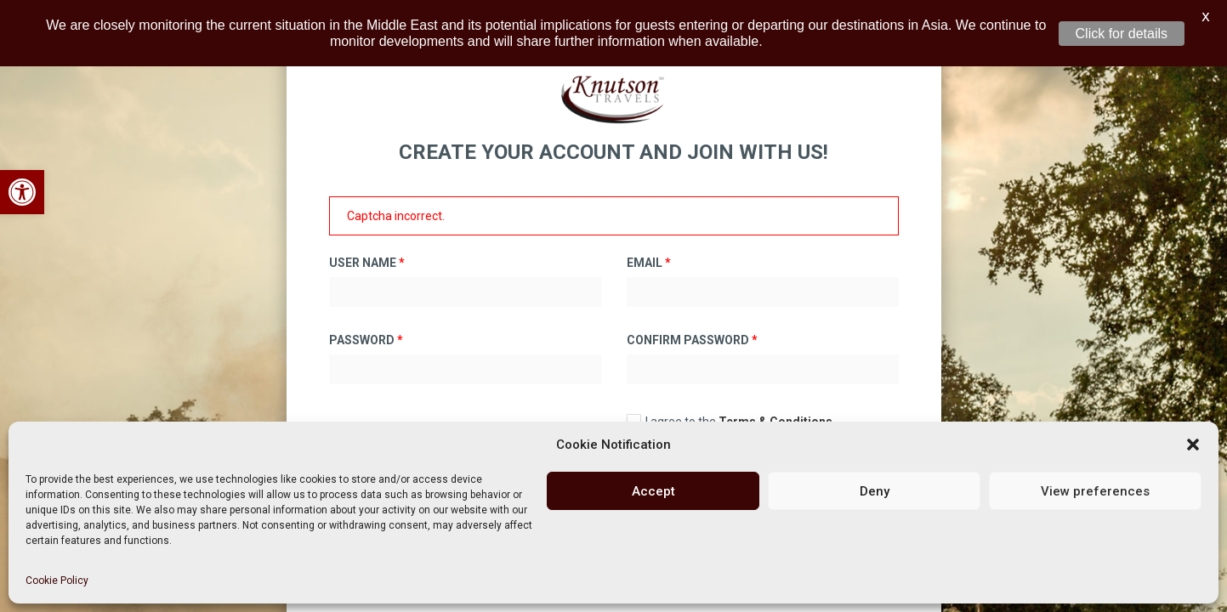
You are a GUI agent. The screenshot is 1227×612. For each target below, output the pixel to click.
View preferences (1095, 491)
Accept (653, 491)
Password (366, 329)
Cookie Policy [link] (57, 580)
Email (649, 251)
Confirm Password (692, 329)
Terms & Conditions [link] (775, 410)
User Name (367, 251)
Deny (874, 491)
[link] (22, 192)
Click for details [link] (1121, 33)
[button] (1192, 444)
